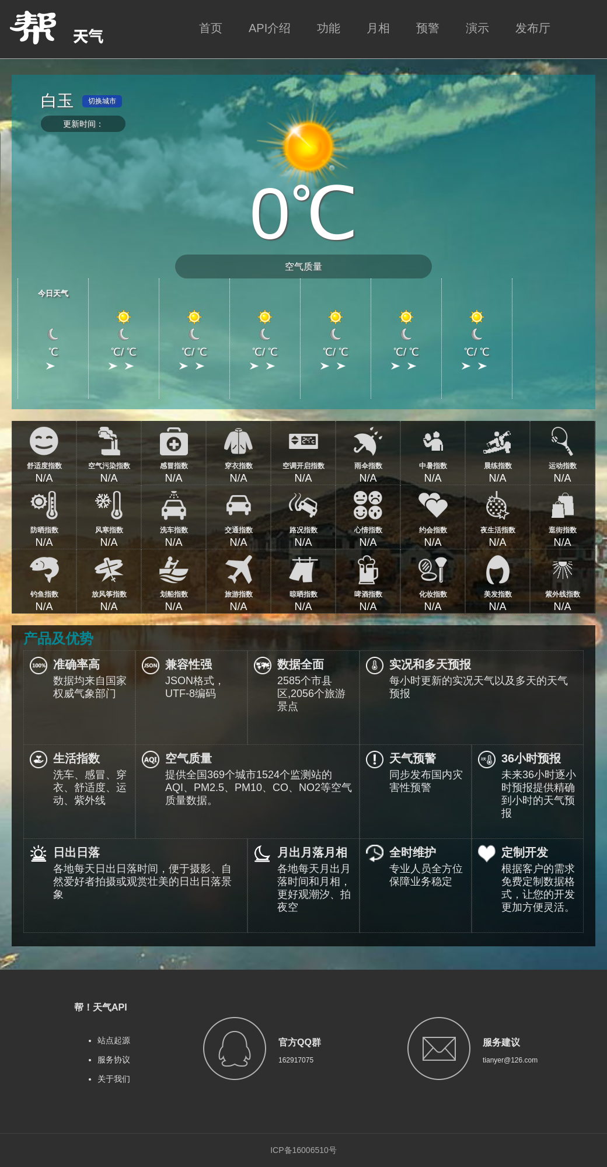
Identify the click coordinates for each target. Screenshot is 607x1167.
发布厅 (532, 28)
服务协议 (113, 1059)
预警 (427, 28)
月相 (378, 28)
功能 (328, 28)
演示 (477, 28)
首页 (210, 28)
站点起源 (113, 1040)
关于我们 (113, 1079)
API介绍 (270, 28)
